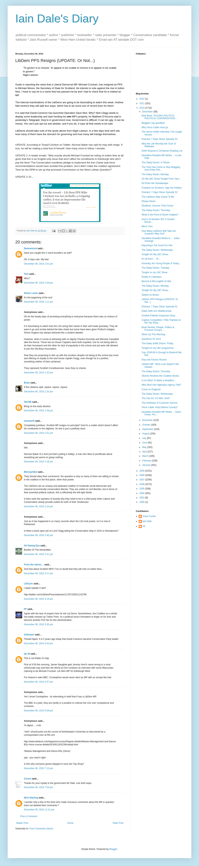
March (145, 456)
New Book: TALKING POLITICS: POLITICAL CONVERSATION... (159, 117)
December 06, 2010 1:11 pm (38, 301)
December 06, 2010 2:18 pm (38, 461)
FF (25, 609)
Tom (26, 274)
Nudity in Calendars (152, 276)
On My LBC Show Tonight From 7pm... (161, 178)
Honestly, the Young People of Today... (161, 263)
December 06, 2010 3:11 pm (38, 573)
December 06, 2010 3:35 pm (38, 624)
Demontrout (30, 248)
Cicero (27, 778)
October (146, 424)
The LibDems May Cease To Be (158, 196)
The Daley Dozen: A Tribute (156, 162)
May (144, 447)
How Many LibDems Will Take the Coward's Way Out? (159, 232)
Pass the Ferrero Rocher (154, 359)
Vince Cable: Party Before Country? (160, 407)
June (145, 442)
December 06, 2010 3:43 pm (38, 643)
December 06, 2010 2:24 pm (38, 506)
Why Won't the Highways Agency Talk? (161, 385)
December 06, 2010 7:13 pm (38, 768)
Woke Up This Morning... (154, 334)
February (147, 460)
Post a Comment (28, 816)
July (144, 438)
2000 (142, 502)
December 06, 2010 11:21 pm (39, 809)
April (144, 451)
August (146, 433)
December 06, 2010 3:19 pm (38, 599)
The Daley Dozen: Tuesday (155, 267)
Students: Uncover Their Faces (157, 205)
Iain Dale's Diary (57, 18)
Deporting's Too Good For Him (157, 245)
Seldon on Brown (150, 295)
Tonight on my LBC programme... (158, 348)
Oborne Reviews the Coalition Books (160, 375)
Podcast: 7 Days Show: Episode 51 (159, 306)
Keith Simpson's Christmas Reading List (162, 150)
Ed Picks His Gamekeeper (155, 183)
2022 (142, 98)
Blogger (113, 849)
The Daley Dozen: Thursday (156, 210)
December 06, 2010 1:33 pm (38, 391)
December (147, 111)
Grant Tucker (149, 516)
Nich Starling (31, 797)
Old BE (28, 402)
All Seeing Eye (32, 545)
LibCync (28, 583)
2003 (142, 497)
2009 (142, 470)
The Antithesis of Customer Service (159, 403)
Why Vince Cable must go (155, 127)
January (146, 465)
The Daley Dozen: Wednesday (157, 250)
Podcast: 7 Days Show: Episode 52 (159, 192)
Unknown (29, 634)
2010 (142, 107)
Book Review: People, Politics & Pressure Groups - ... (158, 328)
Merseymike (30, 472)
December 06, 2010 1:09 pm (38, 282)
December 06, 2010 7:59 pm (38, 787)
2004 (142, 493)
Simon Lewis (31, 293)
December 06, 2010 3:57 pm (38, 681)
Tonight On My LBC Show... (156, 254)
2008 (142, 475)
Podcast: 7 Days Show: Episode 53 (159, 139)
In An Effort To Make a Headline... (159, 380)
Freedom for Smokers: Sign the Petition (162, 187)
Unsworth (29, 421)
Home (70, 823)
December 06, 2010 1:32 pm (38, 372)
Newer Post (22, 823)
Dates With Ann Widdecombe (156, 311)
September (148, 429)
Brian (27, 382)
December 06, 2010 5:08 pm (38, 710)
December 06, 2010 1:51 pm (38, 433)
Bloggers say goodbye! (153, 123)
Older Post (118, 823)
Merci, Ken (147, 226)
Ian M (27, 653)
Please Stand (148, 201)
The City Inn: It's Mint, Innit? (156, 398)
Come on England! (151, 389)
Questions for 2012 (151, 339)
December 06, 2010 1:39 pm (38, 410)
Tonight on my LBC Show (154, 272)
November (147, 420)
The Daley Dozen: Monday (155, 174)
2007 (142, 479)
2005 (142, 488)
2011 (142, 103)
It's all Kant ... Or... (151, 258)
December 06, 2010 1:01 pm (38, 263)
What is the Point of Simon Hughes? (160, 214)
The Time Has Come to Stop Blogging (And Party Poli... (161, 168)
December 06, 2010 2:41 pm (38, 554)
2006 (142, 484)
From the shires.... (34, 564)
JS (144, 526)
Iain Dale (147, 521)
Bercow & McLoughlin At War (156, 281)
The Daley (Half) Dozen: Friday (157, 343)
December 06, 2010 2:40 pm (38, 535)
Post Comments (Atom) (41, 828)
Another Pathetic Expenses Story (158, 315)
